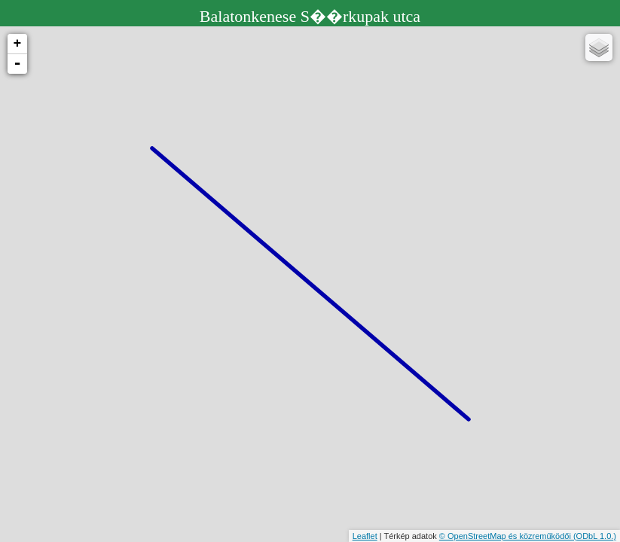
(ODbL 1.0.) (594, 535)
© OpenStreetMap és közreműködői (506, 535)
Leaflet (365, 535)
